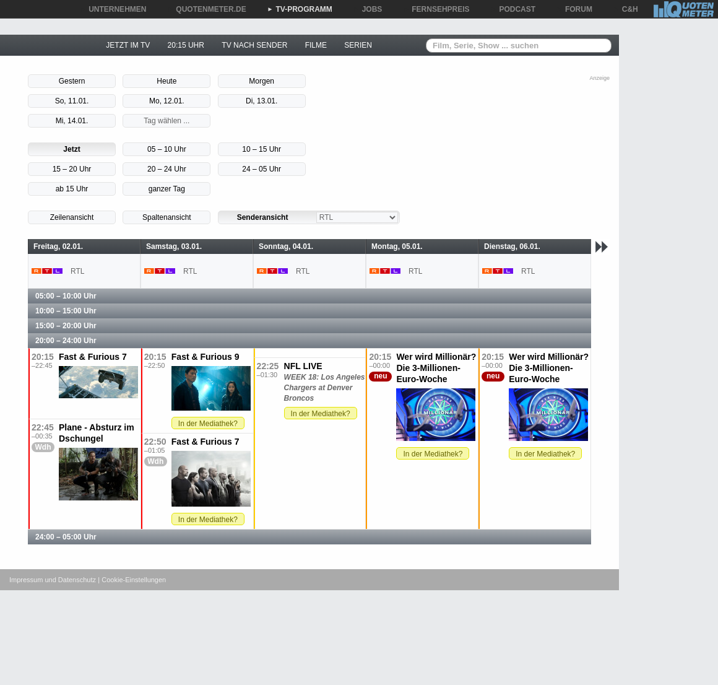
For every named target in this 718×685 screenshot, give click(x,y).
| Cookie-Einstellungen (132, 579)
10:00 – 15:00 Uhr (66, 311)
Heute (166, 81)
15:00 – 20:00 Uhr (66, 325)
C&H (625, 9)
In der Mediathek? (208, 423)
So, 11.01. (72, 101)
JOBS (368, 9)
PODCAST (513, 9)
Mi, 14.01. (72, 120)
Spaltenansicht (166, 217)
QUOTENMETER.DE (206, 9)
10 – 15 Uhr (261, 149)
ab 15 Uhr (72, 189)
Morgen (261, 81)
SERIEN (358, 45)
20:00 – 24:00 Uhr (66, 340)
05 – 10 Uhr (166, 149)
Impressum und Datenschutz (52, 579)
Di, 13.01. (261, 101)
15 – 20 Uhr (72, 169)
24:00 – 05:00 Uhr (66, 537)
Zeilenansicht (72, 217)
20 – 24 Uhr (166, 169)
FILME (316, 45)
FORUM (574, 9)
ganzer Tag (167, 189)
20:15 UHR (186, 45)
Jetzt (71, 149)
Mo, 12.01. (166, 101)
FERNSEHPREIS (436, 9)
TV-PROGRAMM (299, 9)
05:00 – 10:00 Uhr (66, 296)
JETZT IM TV (128, 45)
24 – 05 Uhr (261, 169)
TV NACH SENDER (254, 45)
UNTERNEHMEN (113, 9)
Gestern (72, 81)
